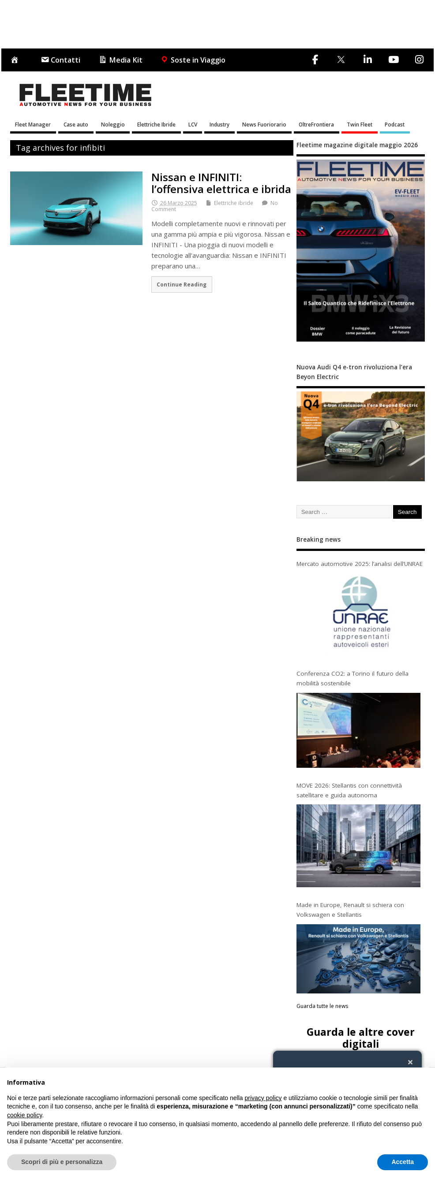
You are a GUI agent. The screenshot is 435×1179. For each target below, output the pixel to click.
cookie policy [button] (24, 1115)
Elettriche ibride (233, 203)
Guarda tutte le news (322, 1006)
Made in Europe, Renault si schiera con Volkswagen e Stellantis (350, 910)
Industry (219, 124)
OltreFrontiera (316, 124)
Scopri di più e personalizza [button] (61, 1161)
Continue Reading (181, 284)
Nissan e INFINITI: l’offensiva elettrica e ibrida (221, 183)
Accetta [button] (402, 1161)
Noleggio (113, 124)
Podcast (395, 124)
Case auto (76, 124)
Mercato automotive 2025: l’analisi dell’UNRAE (359, 564)
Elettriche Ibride (156, 124)
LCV (192, 124)
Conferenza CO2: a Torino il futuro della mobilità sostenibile (352, 678)
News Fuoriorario (264, 124)
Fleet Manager (33, 124)
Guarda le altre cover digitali (361, 1038)
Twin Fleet (359, 124)
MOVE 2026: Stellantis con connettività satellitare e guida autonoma (349, 790)
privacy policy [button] (263, 1097)
